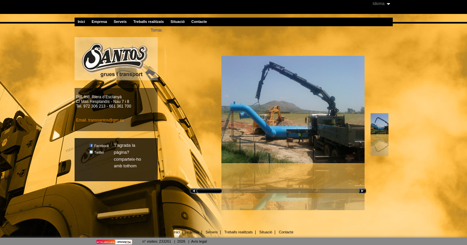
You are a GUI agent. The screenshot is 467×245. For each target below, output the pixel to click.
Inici (81, 22)
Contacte (199, 22)
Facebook (99, 146)
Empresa (99, 22)
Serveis (120, 22)
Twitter (96, 152)
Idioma (378, 3)
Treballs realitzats (148, 22)
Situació (177, 22)
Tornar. (157, 30)
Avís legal (199, 241)
